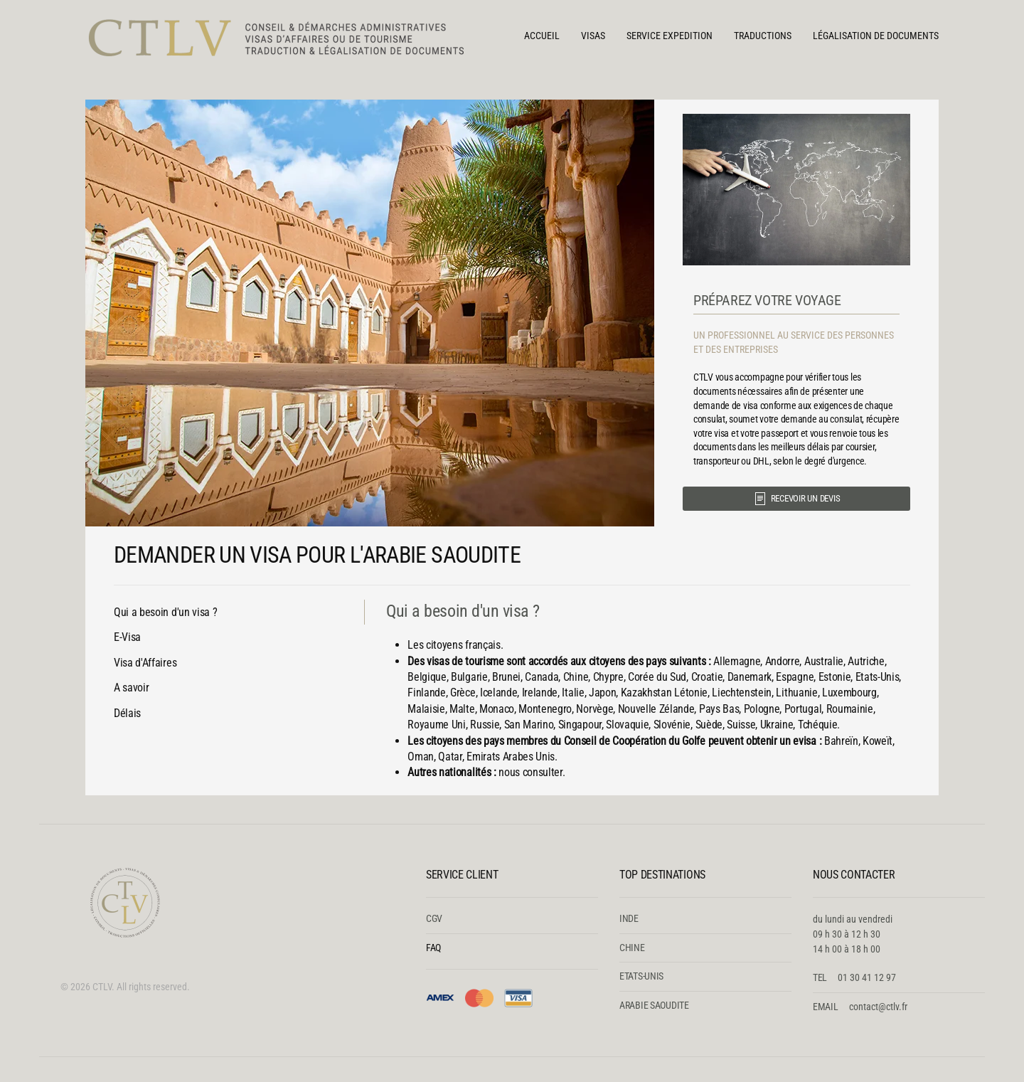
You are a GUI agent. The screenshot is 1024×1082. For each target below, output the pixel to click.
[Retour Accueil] (284, 35)
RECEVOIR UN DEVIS (797, 499)
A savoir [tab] (131, 687)
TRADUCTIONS (762, 35)
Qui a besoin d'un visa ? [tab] (165, 612)
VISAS (593, 35)
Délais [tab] (127, 713)
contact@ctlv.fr (878, 1006)
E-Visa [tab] (127, 637)
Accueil (542, 35)
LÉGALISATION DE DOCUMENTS (876, 35)
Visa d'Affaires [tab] (145, 662)
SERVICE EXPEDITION (669, 35)
